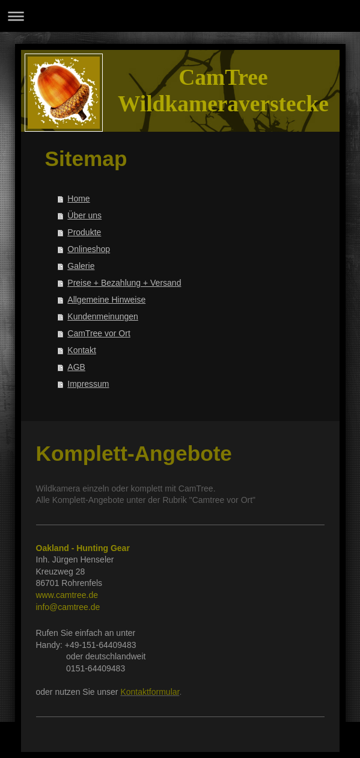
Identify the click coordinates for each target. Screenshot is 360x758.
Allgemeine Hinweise (106, 299)
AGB (76, 367)
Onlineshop (88, 249)
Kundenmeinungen (102, 316)
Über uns (84, 215)
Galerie (80, 266)
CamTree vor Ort (98, 333)
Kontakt (81, 350)
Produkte (84, 232)
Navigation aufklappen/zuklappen (180, 16)
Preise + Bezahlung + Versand (124, 283)
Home (78, 198)
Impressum (88, 384)
